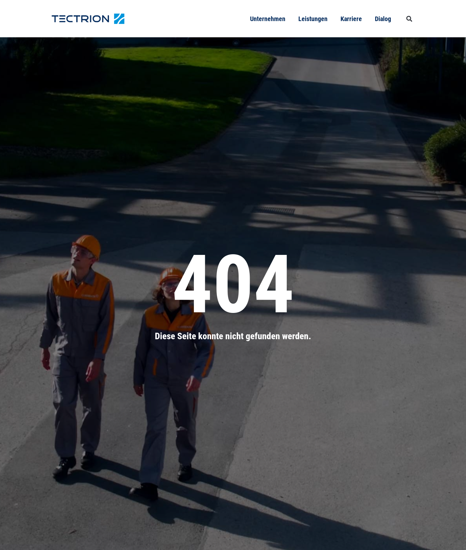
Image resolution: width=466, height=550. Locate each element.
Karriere (351, 19)
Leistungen (313, 19)
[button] (409, 18)
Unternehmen (267, 19)
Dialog (383, 19)
